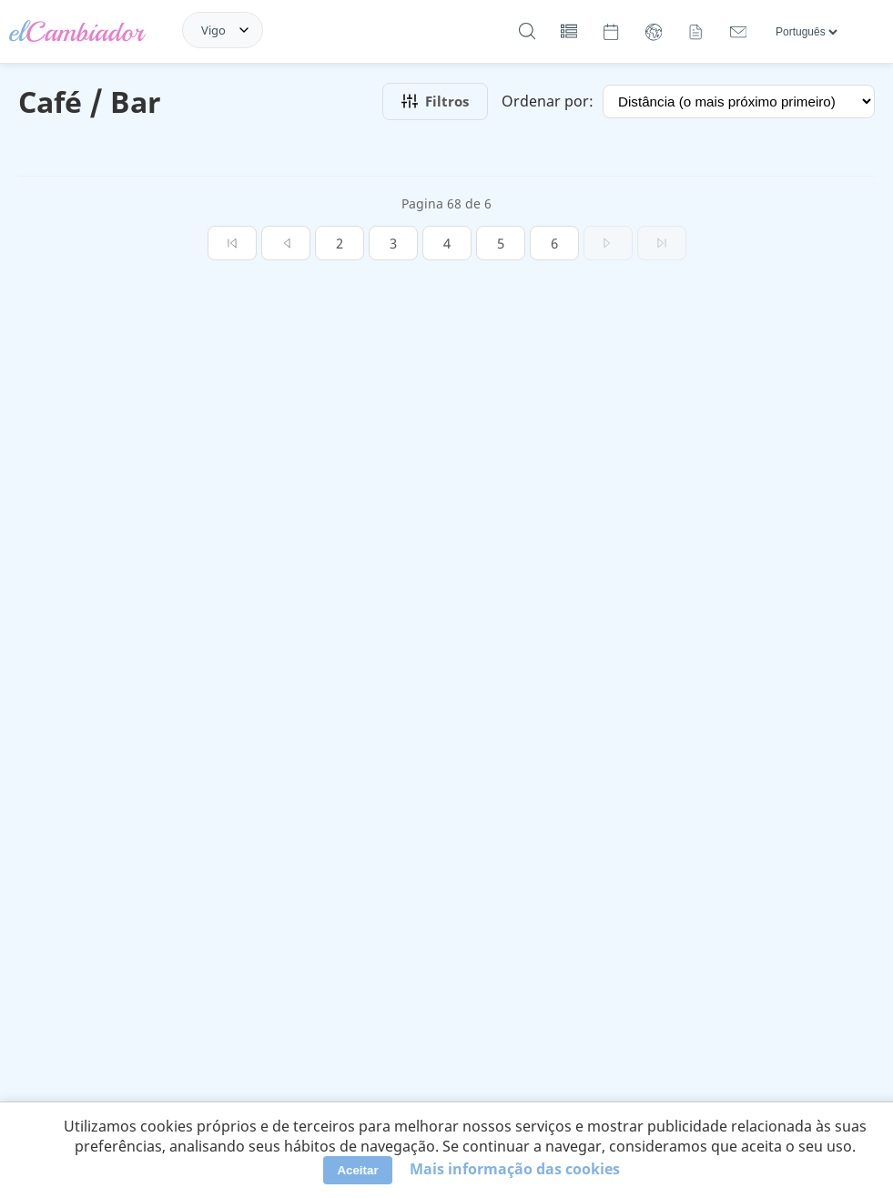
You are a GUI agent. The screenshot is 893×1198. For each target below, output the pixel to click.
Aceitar (357, 1170)
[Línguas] (806, 32)
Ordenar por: (548, 101)
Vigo (213, 30)
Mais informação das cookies (515, 1169)
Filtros (435, 101)
